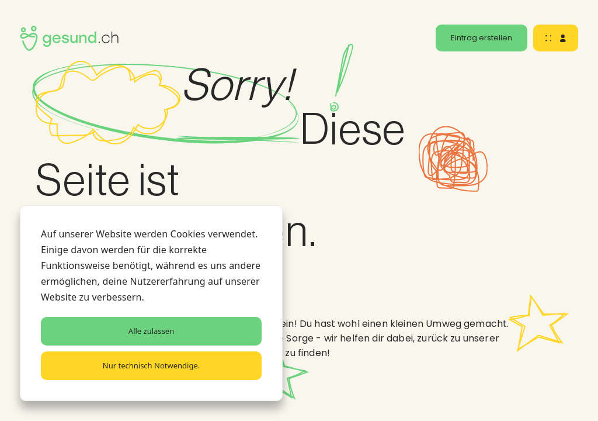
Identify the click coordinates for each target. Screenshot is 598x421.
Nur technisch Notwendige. (151, 365)
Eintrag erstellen (481, 37)
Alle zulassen (151, 331)
